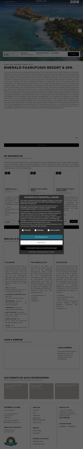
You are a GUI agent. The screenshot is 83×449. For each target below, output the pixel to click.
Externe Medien (54, 230)
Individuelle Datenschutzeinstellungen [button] (41, 248)
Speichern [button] (41, 242)
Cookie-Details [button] (32, 252)
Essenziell (26, 230)
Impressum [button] (52, 252)
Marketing (39, 230)
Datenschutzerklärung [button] (42, 252)
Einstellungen (25, 226)
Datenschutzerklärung (27, 224)
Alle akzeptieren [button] (41, 237)
